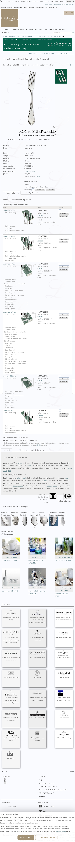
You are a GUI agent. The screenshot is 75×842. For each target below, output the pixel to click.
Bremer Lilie (53, 7)
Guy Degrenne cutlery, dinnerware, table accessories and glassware (11, 697)
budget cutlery (27, 39)
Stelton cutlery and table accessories (11, 716)
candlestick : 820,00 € (63, 560)
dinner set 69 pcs (19, 264)
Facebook (47, 807)
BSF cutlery (11, 755)
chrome (44, 481)
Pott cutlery (37, 674)
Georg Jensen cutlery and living (11, 615)
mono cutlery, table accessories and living (64, 695)
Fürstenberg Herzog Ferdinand (64, 579)
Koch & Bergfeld (29, 7)
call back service (68, 4)
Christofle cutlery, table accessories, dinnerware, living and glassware (11, 636)
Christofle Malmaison (64, 548)
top (71, 771)
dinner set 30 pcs (19, 236)
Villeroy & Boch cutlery (64, 735)
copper (28, 465)
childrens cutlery (26, 36)
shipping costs (46, 783)
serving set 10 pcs (19, 376)
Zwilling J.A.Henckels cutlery (37, 736)
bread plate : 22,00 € (9, 560)
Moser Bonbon (37, 548)
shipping (37, 176)
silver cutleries (9, 36)
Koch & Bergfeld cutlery (37, 654)
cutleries (9, 7)
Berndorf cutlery (64, 674)
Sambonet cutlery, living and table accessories (37, 695)
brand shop (33, 53)
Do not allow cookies (46, 837)
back (4, 771)
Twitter (46, 811)
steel (66, 478)
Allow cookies (25, 837)
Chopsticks (41, 36)
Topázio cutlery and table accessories (64, 635)
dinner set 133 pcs (19, 312)
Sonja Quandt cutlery (64, 654)
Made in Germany (56, 36)
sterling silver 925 (41, 7)
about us (57, 4)
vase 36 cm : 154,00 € (10, 591)
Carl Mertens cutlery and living (11, 736)
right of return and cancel (53, 790)
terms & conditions (49, 787)
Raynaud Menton (11, 548)
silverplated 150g (48, 53)
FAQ (40, 780)
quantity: (27, 189)
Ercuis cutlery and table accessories (37, 635)
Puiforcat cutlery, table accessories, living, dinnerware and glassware (37, 616)
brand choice (18, 7)
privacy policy (46, 793)
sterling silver (18, 486)
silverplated (30, 171)
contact (43, 777)
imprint (42, 796)
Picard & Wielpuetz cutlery (37, 715)
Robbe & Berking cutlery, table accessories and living (64, 615)
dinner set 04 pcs (19, 410)
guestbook (49, 4)
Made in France (10, 39)
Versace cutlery (64, 715)
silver (20, 463)
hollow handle (21, 478)
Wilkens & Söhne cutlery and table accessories (11, 655)
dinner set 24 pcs (19, 210)
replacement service (44, 39)
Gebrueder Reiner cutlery (11, 674)
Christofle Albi (37, 578)
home (3, 7)
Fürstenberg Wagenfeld (11, 578)
